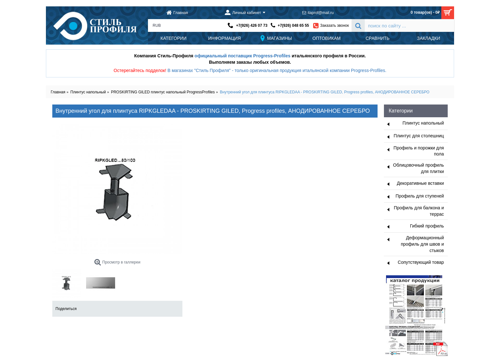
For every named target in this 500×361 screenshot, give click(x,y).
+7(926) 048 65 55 (293, 25)
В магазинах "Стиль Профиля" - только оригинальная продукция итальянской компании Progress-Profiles (276, 70)
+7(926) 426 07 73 (251, 25)
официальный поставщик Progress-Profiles (242, 55)
